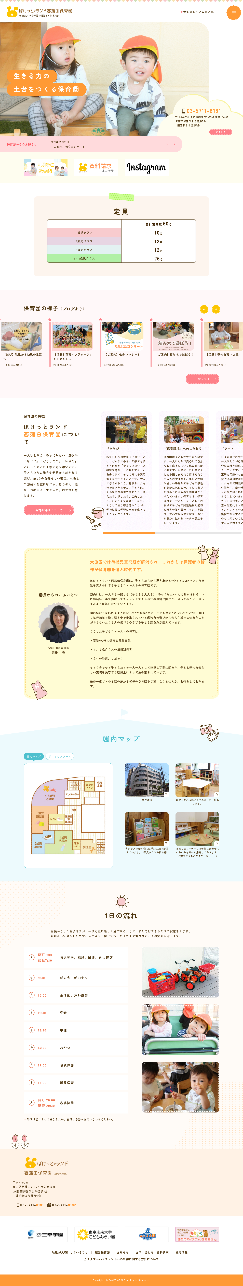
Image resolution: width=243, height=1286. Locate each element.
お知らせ (123, 1252)
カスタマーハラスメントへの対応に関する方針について (121, 1259)
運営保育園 (102, 1252)
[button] (174, 144)
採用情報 (181, 1252)
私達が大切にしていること (70, 1252)
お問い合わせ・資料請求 (152, 1252)
